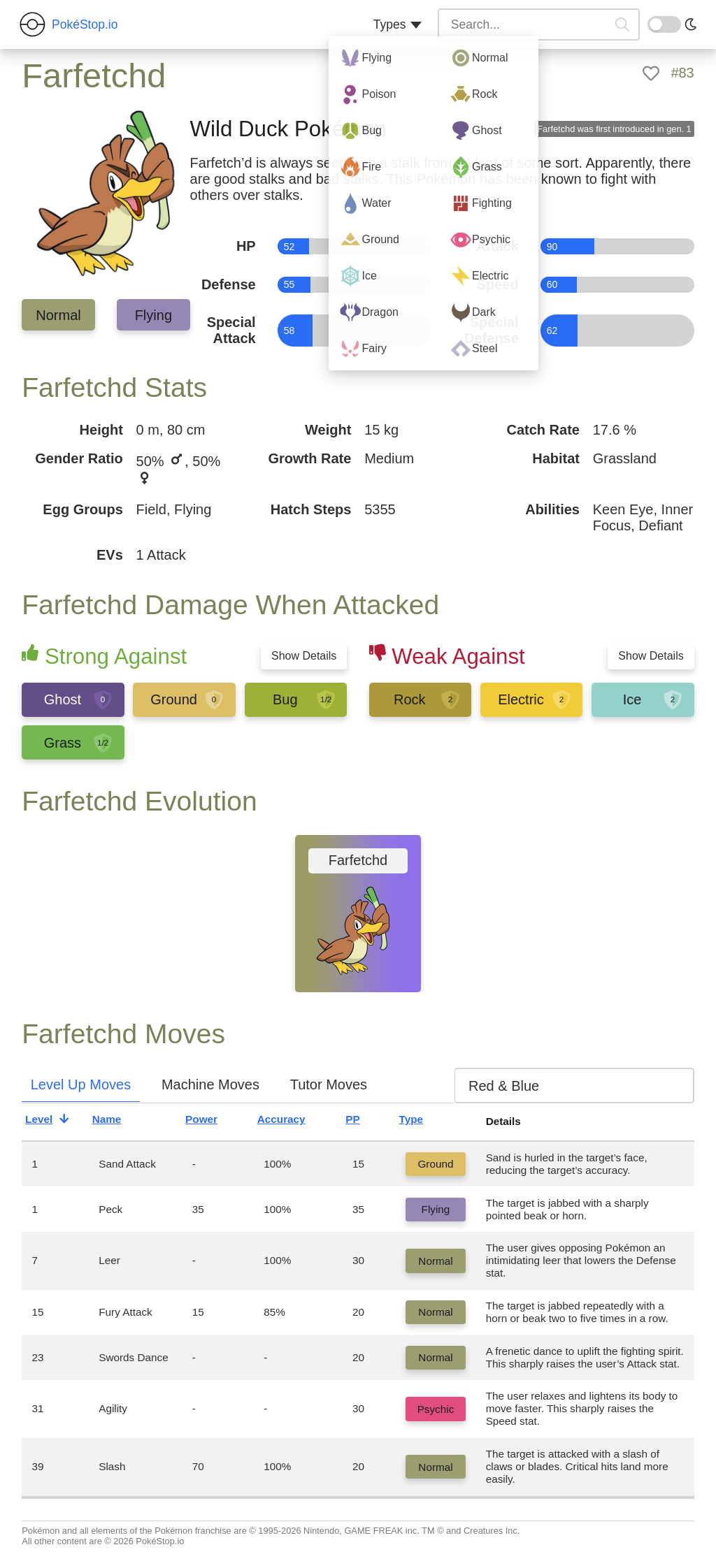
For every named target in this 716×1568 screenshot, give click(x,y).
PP (364, 1121)
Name (118, 1121)
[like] (651, 73)
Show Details (303, 656)
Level (50, 1121)
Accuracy (293, 1121)
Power (213, 1121)
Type (422, 1121)
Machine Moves (210, 1084)
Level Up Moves (81, 1084)
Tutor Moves (328, 1084)
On (655, 23)
